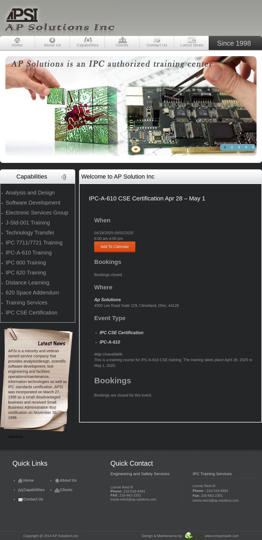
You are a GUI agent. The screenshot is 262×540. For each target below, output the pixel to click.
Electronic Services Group (37, 213)
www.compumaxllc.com (222, 536)
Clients (63, 490)
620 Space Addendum (32, 293)
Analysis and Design (30, 193)
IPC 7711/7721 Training (34, 243)
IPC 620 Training (26, 273)
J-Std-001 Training (28, 223)
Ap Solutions (107, 299)
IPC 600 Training (26, 263)
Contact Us (30, 499)
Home (26, 480)
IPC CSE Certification (31, 313)
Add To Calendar (115, 246)
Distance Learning (27, 283)
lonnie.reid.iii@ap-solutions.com (133, 499)
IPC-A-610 (110, 342)
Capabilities (31, 490)
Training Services (26, 303)
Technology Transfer (30, 233)
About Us (65, 480)
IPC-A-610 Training (29, 253)
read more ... (17, 437)
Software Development (33, 203)
